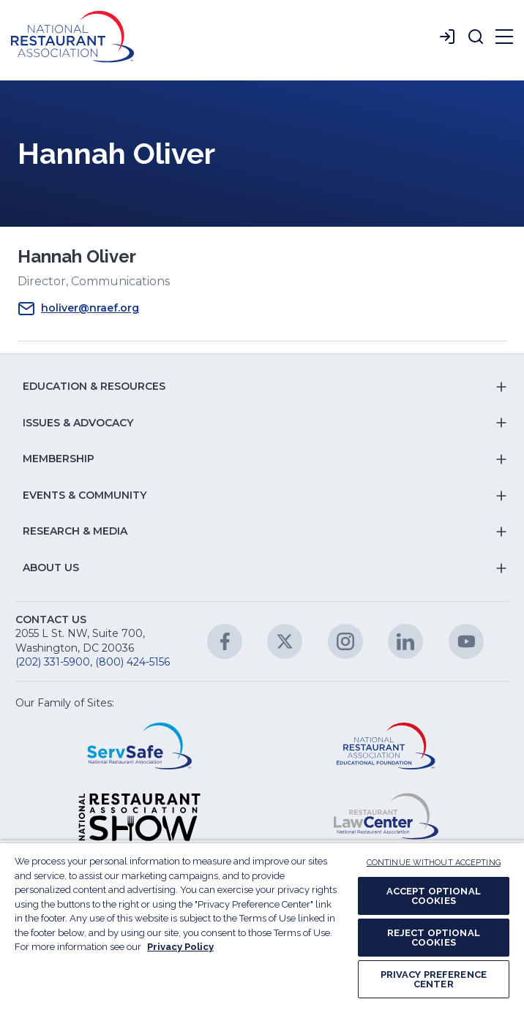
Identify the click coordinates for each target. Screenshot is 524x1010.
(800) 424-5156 (132, 661)
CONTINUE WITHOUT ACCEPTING (434, 862)
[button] (475, 36)
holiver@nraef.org (78, 308)
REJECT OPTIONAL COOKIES (433, 937)
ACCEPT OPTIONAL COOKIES (433, 896)
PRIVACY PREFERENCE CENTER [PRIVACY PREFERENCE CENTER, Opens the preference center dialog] (434, 979)
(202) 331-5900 (52, 661)
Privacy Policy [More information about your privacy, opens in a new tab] (180, 946)
